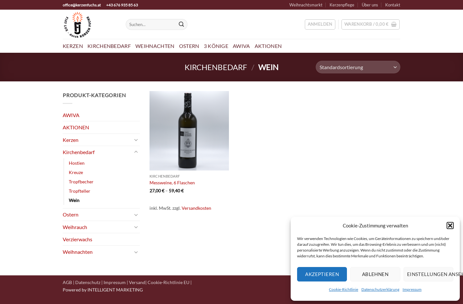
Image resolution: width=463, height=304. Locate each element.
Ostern (189, 46)
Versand (137, 282)
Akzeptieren (322, 274)
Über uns (370, 4)
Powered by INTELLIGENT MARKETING (103, 289)
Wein (74, 200)
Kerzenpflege (342, 4)
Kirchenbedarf (109, 46)
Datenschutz (87, 282)
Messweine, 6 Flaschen (172, 182)
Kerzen (73, 46)
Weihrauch (75, 227)
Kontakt (392, 4)
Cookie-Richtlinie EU (168, 282)
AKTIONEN (76, 127)
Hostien (77, 163)
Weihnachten (155, 46)
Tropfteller (79, 191)
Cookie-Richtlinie (343, 289)
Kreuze (76, 172)
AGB (67, 282)
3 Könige (216, 46)
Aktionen (268, 46)
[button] (450, 225)
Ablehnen (375, 274)
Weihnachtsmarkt (305, 4)
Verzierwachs (77, 239)
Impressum (412, 289)
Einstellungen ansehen (430, 274)
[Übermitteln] (181, 24)
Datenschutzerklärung (380, 289)
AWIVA (241, 46)
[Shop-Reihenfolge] (358, 67)
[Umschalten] (136, 139)
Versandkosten (196, 208)
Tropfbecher (81, 181)
